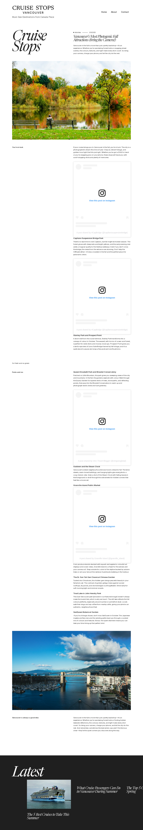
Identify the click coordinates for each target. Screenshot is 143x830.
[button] (13, 800)
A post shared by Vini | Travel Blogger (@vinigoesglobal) (102, 461)
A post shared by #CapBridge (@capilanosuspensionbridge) (102, 232)
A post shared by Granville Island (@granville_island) (102, 558)
